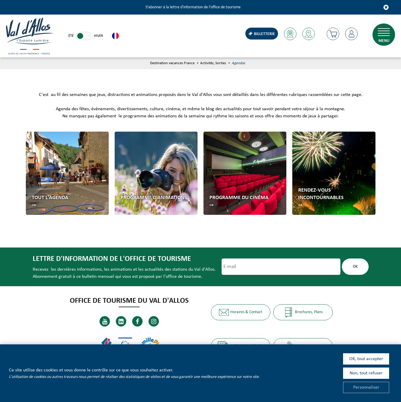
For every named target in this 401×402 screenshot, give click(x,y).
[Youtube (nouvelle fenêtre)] (105, 321)
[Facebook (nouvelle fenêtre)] (137, 321)
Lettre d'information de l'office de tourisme (112, 259)
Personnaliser (366, 387)
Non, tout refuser (366, 373)
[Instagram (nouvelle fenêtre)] (154, 321)
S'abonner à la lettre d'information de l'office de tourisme (193, 7)
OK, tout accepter (366, 359)
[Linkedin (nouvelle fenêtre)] (121, 321)
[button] (333, 34)
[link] (84, 36)
